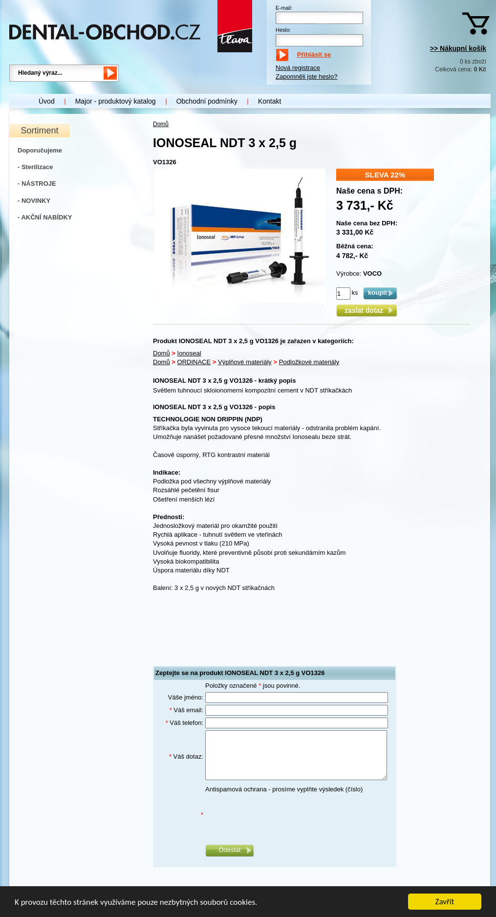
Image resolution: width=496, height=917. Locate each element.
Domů (161, 124)
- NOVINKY (34, 200)
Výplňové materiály (245, 362)
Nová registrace (298, 67)
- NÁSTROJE (37, 183)
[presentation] (279, 815)
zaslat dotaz (367, 310)
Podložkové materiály (309, 362)
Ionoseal (189, 353)
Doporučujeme (40, 150)
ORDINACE (194, 362)
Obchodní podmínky (206, 101)
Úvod (47, 101)
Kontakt (269, 101)
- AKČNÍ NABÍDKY (45, 217)
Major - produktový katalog (115, 101)
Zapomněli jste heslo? (306, 76)
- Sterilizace (35, 167)
